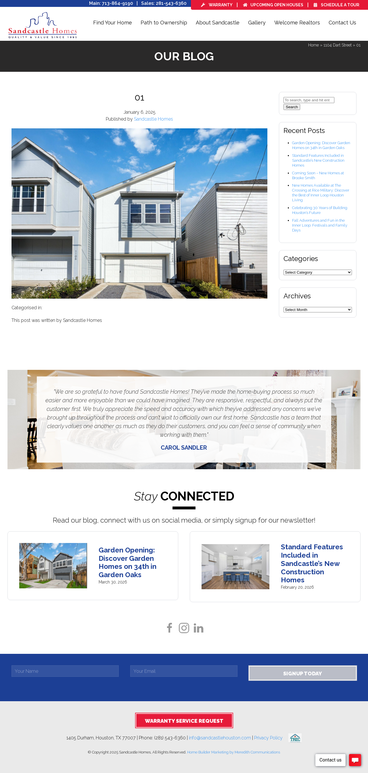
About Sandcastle (217, 23)
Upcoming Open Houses (273, 5)
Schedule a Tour (336, 5)
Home (313, 45)
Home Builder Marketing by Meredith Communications (233, 752)
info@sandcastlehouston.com (220, 738)
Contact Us (342, 23)
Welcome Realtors (297, 23)
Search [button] (292, 107)
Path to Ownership (164, 23)
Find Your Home (112, 23)
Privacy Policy (271, 738)
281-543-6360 (171, 3)
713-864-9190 (117, 3)
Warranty (217, 5)
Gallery (257, 23)
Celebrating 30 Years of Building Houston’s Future (319, 210)
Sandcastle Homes (153, 119)
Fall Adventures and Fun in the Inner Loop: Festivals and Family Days (319, 225)
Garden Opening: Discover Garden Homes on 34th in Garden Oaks (321, 145)
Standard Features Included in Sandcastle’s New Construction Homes (318, 160)
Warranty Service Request (184, 721)
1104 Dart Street (337, 45)
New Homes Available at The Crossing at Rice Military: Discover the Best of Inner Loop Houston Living (320, 192)
